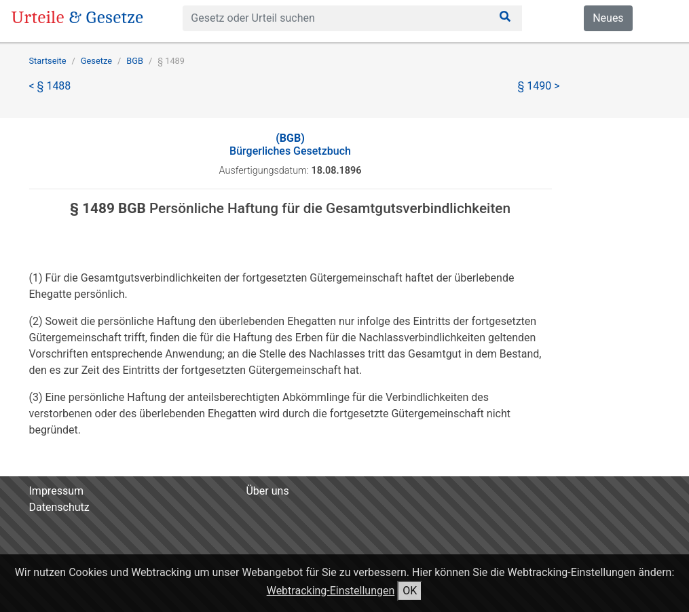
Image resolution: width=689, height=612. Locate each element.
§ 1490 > (539, 85)
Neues (608, 18)
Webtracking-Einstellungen (331, 590)
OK (410, 590)
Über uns (267, 490)
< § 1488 (50, 85)
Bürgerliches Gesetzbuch (290, 144)
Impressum (56, 490)
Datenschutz (59, 507)
